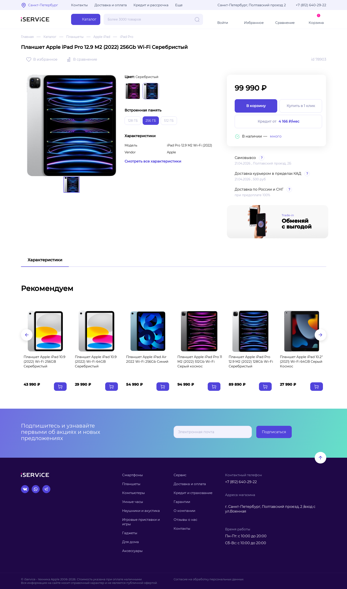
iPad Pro (126, 37)
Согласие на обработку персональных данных (209, 579)
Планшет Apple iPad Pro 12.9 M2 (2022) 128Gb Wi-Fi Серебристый (251, 361)
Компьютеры (133, 493)
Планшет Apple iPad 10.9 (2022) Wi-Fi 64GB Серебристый (96, 361)
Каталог (49, 37)
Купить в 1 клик (301, 106)
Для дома (130, 542)
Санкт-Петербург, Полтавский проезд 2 (252, 5)
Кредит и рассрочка (150, 5)
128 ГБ (133, 121)
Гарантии (182, 502)
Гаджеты (129, 533)
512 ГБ (169, 121)
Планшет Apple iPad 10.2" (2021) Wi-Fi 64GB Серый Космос (301, 361)
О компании (184, 511)
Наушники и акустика (141, 511)
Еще (179, 5)
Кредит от (278, 121)
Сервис (180, 475)
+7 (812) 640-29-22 (311, 5)
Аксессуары (132, 551)
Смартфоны (132, 475)
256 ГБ (151, 121)
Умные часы (132, 502)
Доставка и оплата (110, 5)
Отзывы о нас (185, 519)
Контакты (79, 5)
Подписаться (274, 432)
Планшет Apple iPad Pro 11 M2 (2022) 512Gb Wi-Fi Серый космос (199, 361)
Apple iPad (101, 37)
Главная (27, 37)
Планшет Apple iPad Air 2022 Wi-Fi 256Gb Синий (147, 359)
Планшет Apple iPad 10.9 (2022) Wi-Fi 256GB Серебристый (44, 361)
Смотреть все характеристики (153, 161)
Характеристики (45, 259)
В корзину (256, 106)
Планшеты (75, 37)
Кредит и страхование (193, 493)
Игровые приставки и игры (141, 521)
